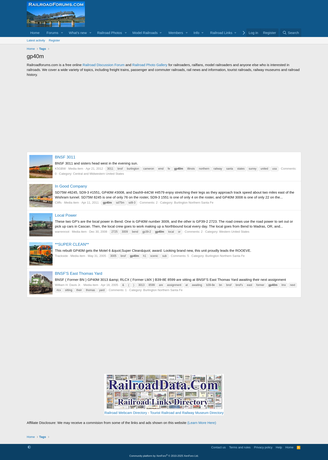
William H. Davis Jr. (68, 285)
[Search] (290, 32)
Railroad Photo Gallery (149, 65)
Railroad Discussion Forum (103, 65)
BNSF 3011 (65, 157)
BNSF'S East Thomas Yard (78, 273)
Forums (52, 33)
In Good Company (71, 186)
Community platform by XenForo (164, 455)
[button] (62, 32)
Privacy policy (263, 447)
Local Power (66, 215)
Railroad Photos (109, 33)
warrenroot (62, 231)
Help (279, 447)
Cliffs (58, 202)
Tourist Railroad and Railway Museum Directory (187, 413)
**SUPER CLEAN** (72, 244)
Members (175, 33)
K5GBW (60, 168)
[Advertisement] (164, 114)
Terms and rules (240, 447)
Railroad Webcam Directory (125, 413)
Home (35, 33)
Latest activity (36, 40)
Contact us (218, 447)
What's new (78, 33)
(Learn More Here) (201, 423)
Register (54, 40)
